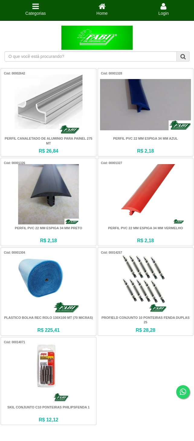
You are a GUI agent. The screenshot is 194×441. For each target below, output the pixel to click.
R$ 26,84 (48, 151)
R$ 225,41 (48, 330)
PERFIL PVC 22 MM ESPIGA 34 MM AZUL (145, 138)
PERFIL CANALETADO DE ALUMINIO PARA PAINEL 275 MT (48, 141)
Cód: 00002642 (14, 73)
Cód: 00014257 (111, 252)
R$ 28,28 (145, 330)
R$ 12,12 (48, 419)
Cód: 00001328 (111, 73)
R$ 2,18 (145, 151)
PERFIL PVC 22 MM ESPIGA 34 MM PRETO (48, 228)
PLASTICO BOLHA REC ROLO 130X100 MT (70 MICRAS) (48, 317)
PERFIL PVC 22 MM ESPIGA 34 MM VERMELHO (145, 228)
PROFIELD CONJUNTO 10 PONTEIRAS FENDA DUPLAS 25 (146, 320)
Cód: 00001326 (14, 163)
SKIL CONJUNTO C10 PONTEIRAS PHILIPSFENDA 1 (48, 407)
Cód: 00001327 (111, 163)
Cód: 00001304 (14, 252)
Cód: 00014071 (14, 342)
